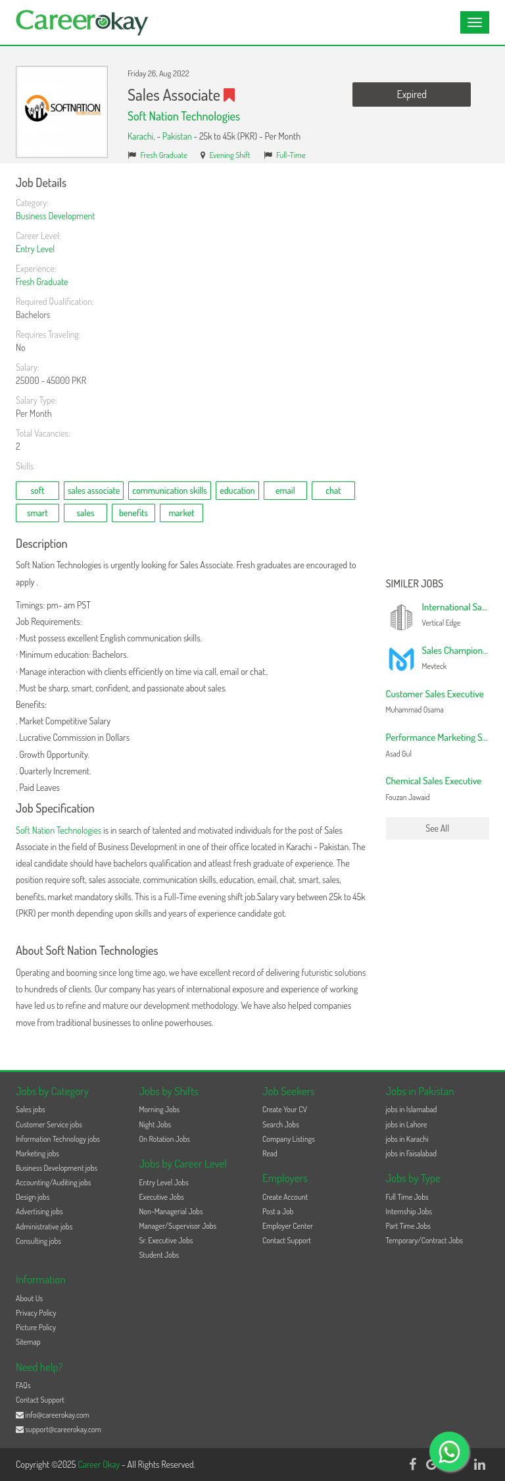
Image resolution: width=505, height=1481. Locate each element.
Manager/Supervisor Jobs (178, 1226)
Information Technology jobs (58, 1139)
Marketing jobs (37, 1153)
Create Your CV (284, 1109)
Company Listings (288, 1139)
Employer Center (287, 1226)
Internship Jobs (409, 1211)
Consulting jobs (38, 1241)
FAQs (23, 1385)
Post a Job (277, 1211)
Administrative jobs (44, 1226)
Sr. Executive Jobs (166, 1240)
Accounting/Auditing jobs (53, 1182)
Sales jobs (30, 1109)
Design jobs (32, 1197)
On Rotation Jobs (164, 1139)
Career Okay (100, 1464)
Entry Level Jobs (164, 1182)
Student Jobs (159, 1255)
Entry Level (35, 248)
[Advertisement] (438, 374)
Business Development (55, 215)
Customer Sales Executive (435, 693)
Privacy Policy (36, 1313)
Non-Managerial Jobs (171, 1211)
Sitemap (28, 1342)
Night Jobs (155, 1124)
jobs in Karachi (407, 1139)
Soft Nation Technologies (184, 116)
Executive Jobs (161, 1197)
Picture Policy (36, 1327)
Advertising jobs (39, 1211)
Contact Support (286, 1240)
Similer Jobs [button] (415, 584)
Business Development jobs (56, 1168)
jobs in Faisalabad (411, 1153)
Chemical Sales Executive (434, 780)
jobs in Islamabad (411, 1109)
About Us (29, 1298)
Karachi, (142, 136)
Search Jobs (280, 1124)
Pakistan (177, 136)
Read (269, 1153)
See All (437, 828)
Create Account (285, 1197)
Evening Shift (230, 154)
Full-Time (291, 154)
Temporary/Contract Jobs (425, 1240)
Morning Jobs (159, 1109)
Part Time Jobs (408, 1226)
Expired (412, 94)
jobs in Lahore (406, 1124)
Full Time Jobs (407, 1197)
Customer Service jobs (49, 1124)
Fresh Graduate (164, 154)
